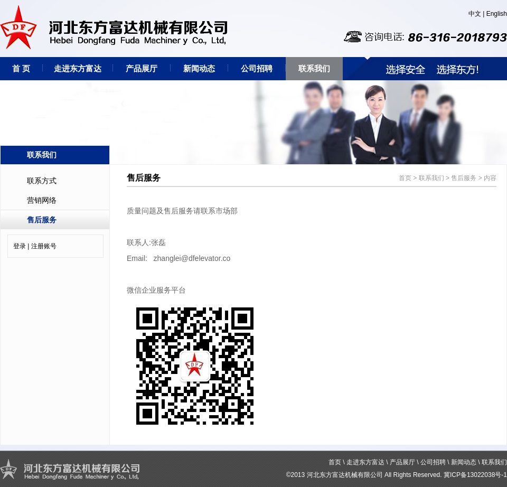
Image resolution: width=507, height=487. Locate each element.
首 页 (21, 68)
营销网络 (42, 200)
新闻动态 (199, 68)
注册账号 (44, 246)
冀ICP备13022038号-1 (475, 475)
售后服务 (42, 220)
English (496, 13)
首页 (405, 178)
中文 (474, 13)
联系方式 (42, 180)
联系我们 (314, 68)
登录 (19, 246)
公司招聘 (257, 68)
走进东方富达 (77, 68)
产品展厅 (141, 68)
